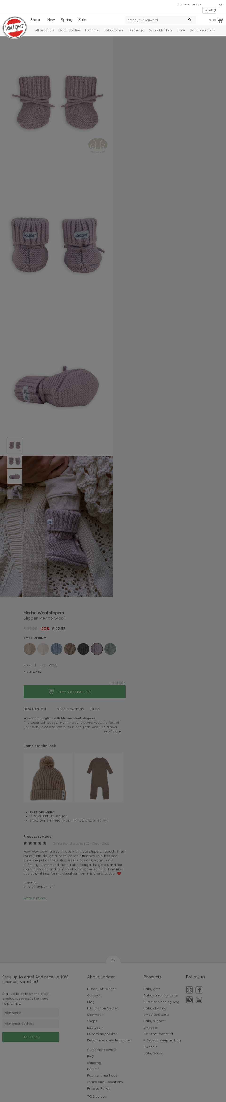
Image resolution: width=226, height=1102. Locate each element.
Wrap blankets (161, 30)
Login (220, 4)
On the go (136, 30)
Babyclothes (113, 30)
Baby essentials (202, 30)
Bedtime (91, 30)
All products (44, 30)
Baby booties (69, 30)
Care (181, 30)
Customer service (189, 4)
